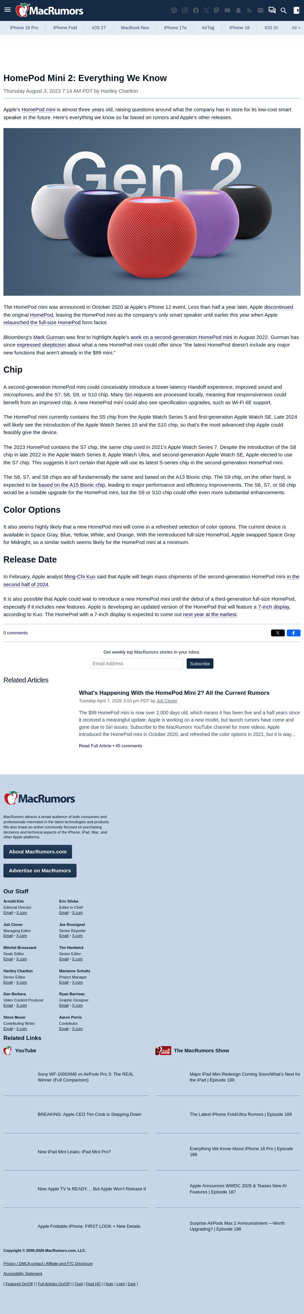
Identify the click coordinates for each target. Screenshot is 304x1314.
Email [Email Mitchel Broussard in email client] (8, 959)
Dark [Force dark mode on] (132, 1284)
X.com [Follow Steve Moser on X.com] (21, 1028)
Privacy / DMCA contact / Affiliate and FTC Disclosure (48, 1263)
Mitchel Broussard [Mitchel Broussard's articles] (19, 947)
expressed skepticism (41, 345)
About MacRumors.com (38, 851)
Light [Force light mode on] (120, 1284)
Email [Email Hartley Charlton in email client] (8, 982)
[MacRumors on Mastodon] (216, 10)
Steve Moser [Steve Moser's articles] (14, 1017)
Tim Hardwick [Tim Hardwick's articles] (71, 947)
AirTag (208, 27)
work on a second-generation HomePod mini (181, 337)
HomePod (41, 315)
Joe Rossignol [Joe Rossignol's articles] (72, 924)
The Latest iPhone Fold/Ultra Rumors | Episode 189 (241, 1114)
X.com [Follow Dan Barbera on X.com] (21, 1005)
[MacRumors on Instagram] (185, 10)
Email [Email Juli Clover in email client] (8, 935)
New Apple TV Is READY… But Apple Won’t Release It (92, 1188)
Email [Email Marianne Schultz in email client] (64, 982)
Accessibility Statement (22, 1274)
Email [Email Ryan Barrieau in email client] (64, 1005)
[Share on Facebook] (294, 633)
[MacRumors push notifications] (238, 10)
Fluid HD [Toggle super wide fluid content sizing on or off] (93, 1284)
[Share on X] (278, 633)
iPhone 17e (175, 27)
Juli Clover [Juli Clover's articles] (13, 924)
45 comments (128, 745)
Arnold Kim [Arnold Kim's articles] (13, 901)
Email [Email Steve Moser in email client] (8, 1028)
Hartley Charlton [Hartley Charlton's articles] (18, 971)
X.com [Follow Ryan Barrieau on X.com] (77, 1005)
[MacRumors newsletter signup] (260, 10)
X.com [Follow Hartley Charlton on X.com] (21, 982)
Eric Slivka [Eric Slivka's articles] (69, 901)
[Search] (286, 10)
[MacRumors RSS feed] (249, 10)
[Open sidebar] (296, 11)
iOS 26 (271, 27)
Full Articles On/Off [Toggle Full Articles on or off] (54, 1284)
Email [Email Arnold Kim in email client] (8, 912)
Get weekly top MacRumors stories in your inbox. (152, 652)
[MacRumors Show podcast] (174, 10)
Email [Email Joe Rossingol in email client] (64, 935)
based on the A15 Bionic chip (72, 485)
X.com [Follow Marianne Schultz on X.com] (77, 982)
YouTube (25, 1050)
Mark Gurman (49, 337)
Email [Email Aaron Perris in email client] (64, 1028)
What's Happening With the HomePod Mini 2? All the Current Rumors (174, 693)
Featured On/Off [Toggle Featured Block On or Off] (19, 1284)
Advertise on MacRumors (40, 870)
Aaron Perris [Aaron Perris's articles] (70, 1017)
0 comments (15, 632)
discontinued (278, 307)
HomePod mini (38, 109)
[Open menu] (7, 10)
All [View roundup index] (296, 27)
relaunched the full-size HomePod (42, 322)
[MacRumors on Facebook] (195, 10)
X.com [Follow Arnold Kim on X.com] (21, 912)
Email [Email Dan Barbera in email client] (8, 1005)
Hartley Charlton (119, 91)
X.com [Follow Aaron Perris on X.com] (77, 1028)
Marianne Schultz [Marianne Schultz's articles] (74, 971)
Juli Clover (166, 700)
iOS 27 (99, 27)
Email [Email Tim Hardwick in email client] (64, 959)
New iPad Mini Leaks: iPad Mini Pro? (74, 1151)
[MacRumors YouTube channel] (227, 10)
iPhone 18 (240, 27)
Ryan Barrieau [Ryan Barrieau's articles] (72, 994)
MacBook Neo (135, 27)
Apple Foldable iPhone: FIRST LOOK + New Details (89, 1225)
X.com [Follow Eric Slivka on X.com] (77, 912)
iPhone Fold (65, 27)
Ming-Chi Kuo (79, 576)
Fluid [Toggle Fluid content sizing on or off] (78, 1284)
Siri (128, 394)
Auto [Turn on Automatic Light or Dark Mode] (110, 1284)
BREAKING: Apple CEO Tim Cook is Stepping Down (89, 1114)
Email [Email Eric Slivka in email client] (64, 912)
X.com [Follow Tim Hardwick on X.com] (77, 959)
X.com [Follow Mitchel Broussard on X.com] (21, 959)
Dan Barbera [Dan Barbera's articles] (14, 994)
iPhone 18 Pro (24, 27)
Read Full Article (95, 745)
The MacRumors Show (201, 1050)
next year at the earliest (209, 614)
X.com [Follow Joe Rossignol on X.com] (77, 935)
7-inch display (273, 607)
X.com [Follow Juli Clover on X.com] (21, 935)
